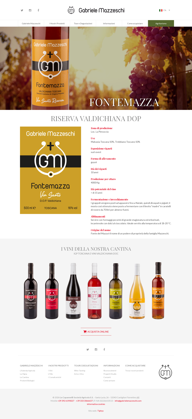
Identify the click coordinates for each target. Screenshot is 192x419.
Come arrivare (109, 380)
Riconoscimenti (109, 370)
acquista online (96, 331)
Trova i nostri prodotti (134, 370)
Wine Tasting (79, 370)
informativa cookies (96, 404)
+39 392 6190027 (66, 400)
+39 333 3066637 (84, 400)
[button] (30, 289)
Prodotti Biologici (27, 380)
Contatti (107, 377)
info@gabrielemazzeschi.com (128, 400)
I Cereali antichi (54, 377)
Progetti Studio (109, 374)
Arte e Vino (79, 374)
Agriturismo (161, 23)
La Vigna (23, 374)
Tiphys (100, 410)
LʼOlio (50, 374)
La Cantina (24, 377)
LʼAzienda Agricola (27, 370)
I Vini (50, 370)
